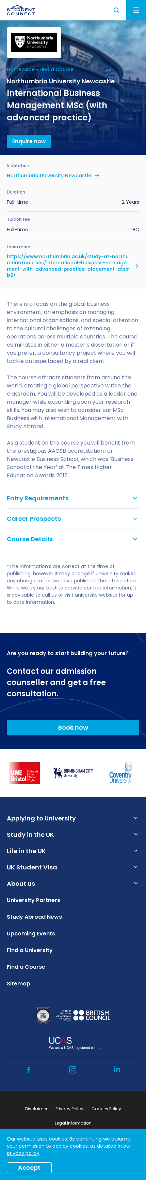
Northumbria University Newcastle (49, 175)
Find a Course (56, 69)
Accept (29, 1167)
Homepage (21, 69)
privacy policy (23, 1153)
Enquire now (29, 141)
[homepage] (21, 10)
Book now (73, 727)
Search (116, 10)
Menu (136, 10)
